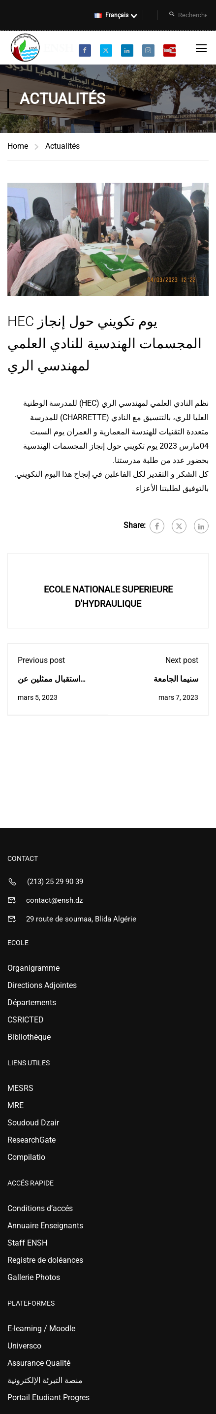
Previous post (41, 660)
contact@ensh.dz (54, 900)
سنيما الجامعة (176, 679)
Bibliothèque (29, 1037)
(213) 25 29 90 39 (55, 881)
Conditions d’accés (40, 1208)
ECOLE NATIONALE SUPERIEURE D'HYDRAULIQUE (108, 596)
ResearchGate (31, 1140)
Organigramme (33, 968)
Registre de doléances (45, 1260)
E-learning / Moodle (41, 1328)
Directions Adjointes (42, 985)
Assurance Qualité (38, 1363)
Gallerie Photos (33, 1277)
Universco (24, 1345)
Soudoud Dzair (33, 1122)
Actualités (62, 146)
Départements (31, 1002)
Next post (181, 660)
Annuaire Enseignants (45, 1225)
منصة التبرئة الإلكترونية (45, 1380)
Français (111, 15)
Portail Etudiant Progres (48, 1397)
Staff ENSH (27, 1243)
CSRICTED (25, 1019)
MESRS (20, 1088)
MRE (15, 1105)
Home (17, 146)
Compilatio (26, 1157)
